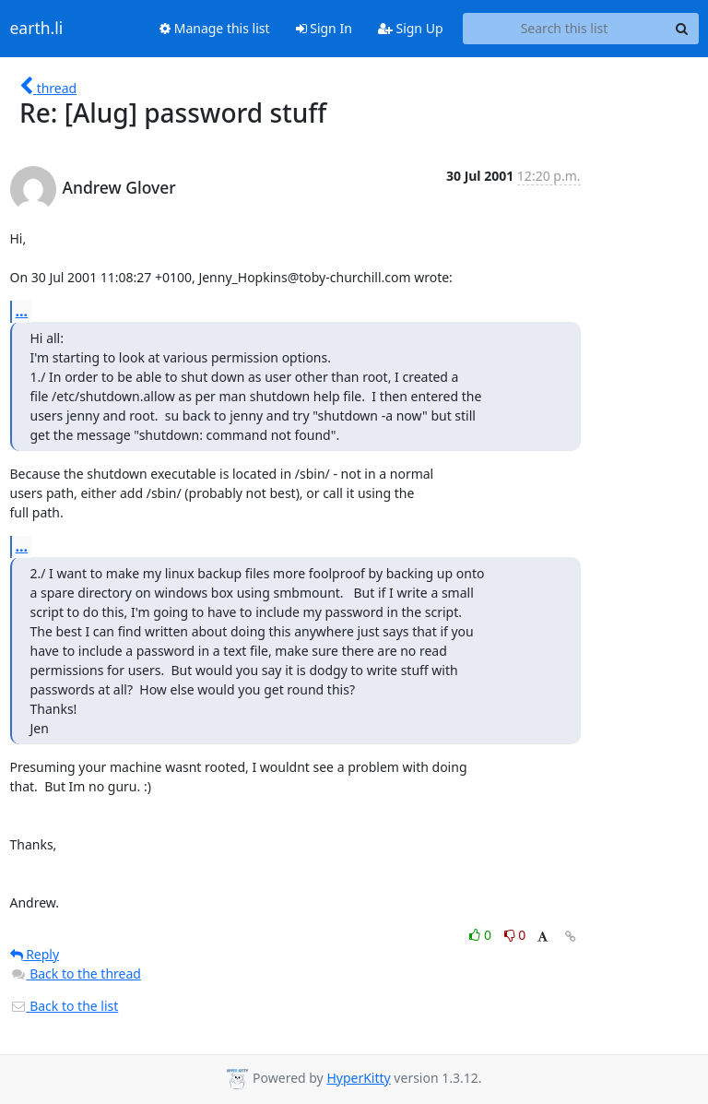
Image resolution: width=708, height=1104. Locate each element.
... (22, 311)
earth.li (37, 29)
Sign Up (410, 28)
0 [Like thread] (481, 935)
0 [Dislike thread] (515, 935)
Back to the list (64, 1006)
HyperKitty (358, 1077)
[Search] (682, 28)
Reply (35, 954)
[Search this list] (565, 28)
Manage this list (214, 28)
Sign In (324, 28)
